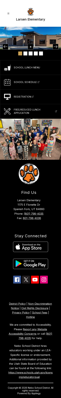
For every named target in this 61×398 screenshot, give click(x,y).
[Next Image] (55, 47)
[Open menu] (8, 13)
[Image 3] (31, 53)
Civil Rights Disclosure (34, 308)
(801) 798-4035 (33, 213)
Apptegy (36, 393)
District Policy (17, 303)
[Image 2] (25, 53)
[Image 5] (41, 53)
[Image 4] (36, 53)
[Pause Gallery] (30, 47)
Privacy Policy (21, 312)
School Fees (39, 312)
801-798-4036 (32, 218)
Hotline (30, 317)
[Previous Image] (5, 47)
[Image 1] (20, 53)
